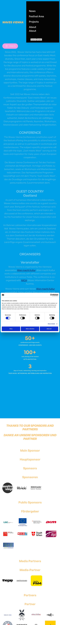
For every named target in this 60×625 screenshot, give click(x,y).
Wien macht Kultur (26, 270)
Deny (11, 328)
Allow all (49, 328)
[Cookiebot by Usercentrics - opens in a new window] (51, 295)
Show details (51, 323)
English (39, 39)
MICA (24, 280)
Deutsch (33, 39)
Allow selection (30, 328)
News (32, 11)
